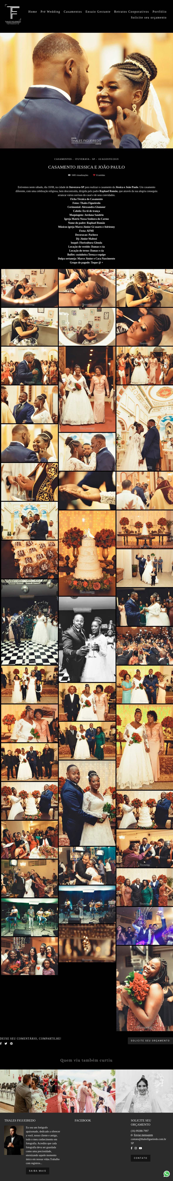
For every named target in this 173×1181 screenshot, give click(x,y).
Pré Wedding (50, 11)
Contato (140, 1158)
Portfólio (160, 11)
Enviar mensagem (143, 1135)
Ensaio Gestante (98, 11)
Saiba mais (37, 1171)
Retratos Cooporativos (131, 11)
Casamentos (73, 11)
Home (32, 11)
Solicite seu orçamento (149, 17)
